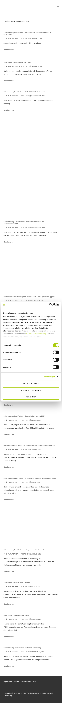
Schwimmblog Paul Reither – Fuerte (17, 582)
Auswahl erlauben (31, 390)
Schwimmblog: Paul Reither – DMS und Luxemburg (22, 648)
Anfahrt (16, 681)
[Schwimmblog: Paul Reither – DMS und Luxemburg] (37, 652)
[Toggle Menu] (58, 6)
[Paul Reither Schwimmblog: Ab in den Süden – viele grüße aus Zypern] (37, 301)
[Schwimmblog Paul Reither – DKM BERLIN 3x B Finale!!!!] (38, 96)
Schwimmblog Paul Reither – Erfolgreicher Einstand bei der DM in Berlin (30, 478)
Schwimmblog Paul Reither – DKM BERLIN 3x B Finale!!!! (24, 92)
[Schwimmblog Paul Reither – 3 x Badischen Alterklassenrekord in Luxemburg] (37, 38)
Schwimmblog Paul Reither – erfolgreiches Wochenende (24, 550)
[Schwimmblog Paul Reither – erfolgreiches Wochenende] (36, 554)
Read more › (9, 50)
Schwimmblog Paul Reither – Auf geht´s (18, 62)
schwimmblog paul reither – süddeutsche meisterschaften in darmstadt (29, 445)
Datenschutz (26, 681)
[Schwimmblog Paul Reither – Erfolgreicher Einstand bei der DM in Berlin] (35, 482)
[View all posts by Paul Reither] (12, 38)
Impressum (8, 681)
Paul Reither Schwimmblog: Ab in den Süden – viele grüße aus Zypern (29, 297)
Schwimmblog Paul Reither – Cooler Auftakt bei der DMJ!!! (25, 416)
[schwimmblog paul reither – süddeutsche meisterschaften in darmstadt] (35, 449)
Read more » (9, 81)
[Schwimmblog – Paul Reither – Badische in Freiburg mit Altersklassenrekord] (38, 227)
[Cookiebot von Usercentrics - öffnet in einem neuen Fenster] (49, 304)
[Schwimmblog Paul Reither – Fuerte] (36, 586)
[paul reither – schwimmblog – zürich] (36, 619)
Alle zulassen (31, 384)
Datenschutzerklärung (36, 334)
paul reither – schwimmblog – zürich (17, 615)
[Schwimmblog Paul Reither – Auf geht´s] (37, 66)
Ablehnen (31, 397)
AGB (34, 681)
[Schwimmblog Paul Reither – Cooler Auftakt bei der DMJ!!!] (35, 420)
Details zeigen (49, 377)
